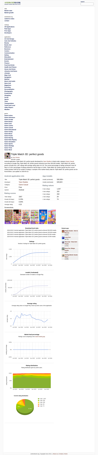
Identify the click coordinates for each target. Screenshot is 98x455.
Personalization (9, 89)
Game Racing (8, 137)
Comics (6, 51)
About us (55, 454)
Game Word (8, 150)
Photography (8, 91)
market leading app (40, 336)
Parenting (7, 87)
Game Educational (10, 129)
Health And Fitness (10, 67)
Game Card (8, 123)
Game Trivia (8, 148)
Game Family (8, 131)
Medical (6, 79)
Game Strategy (9, 146)
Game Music (8, 133)
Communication (9, 53)
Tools (6, 101)
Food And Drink (9, 65)
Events (6, 61)
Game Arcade (8, 119)
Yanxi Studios (16, 157)
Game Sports (8, 143)
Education (7, 57)
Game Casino (8, 125)
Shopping (7, 95)
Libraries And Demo (10, 71)
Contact (61, 454)
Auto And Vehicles (10, 41)
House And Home (10, 69)
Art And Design (9, 39)
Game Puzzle (8, 135)
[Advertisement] (52, 3)
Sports (6, 99)
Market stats (8, 10)
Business (7, 49)
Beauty (6, 43)
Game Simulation (9, 141)
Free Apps (7, 31)
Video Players (8, 107)
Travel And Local (9, 105)
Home (65, 454)
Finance (6, 63)
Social (6, 97)
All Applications (9, 27)
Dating (6, 55)
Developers (8, 33)
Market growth (9, 12)
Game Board (8, 121)
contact (6, 21)
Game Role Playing (10, 139)
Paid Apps (7, 29)
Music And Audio (9, 81)
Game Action (8, 115)
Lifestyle (7, 73)
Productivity (8, 93)
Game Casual (70, 161)
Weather (7, 109)
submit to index (9, 18)
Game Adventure (9, 117)
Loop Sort (68, 237)
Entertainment (8, 59)
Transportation (9, 103)
